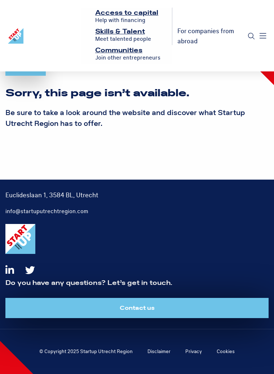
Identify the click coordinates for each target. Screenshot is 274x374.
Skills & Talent (120, 31)
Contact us (137, 308)
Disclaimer (159, 351)
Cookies (226, 351)
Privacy (193, 351)
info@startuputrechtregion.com (46, 211)
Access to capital (126, 12)
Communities (118, 50)
